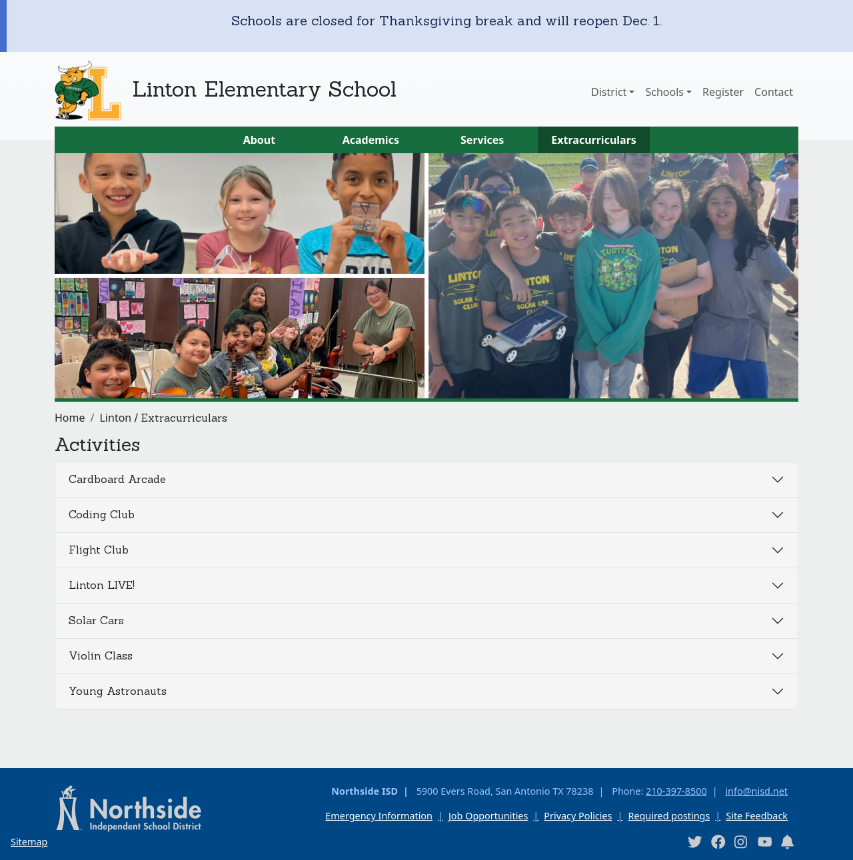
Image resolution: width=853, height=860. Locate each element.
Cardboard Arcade (117, 479)
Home (70, 417)
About (259, 140)
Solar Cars (96, 620)
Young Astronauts (118, 690)
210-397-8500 (676, 791)
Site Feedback (757, 815)
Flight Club (99, 549)
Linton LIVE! (102, 585)
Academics (371, 140)
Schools (664, 92)
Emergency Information (378, 815)
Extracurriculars (593, 140)
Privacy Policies (578, 815)
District (608, 92)
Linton (115, 417)
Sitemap (29, 841)
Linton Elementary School (264, 89)
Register (723, 92)
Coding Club (102, 514)
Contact (773, 92)
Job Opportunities (488, 815)
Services (482, 140)
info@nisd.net (756, 791)
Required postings (669, 815)
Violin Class (101, 655)
